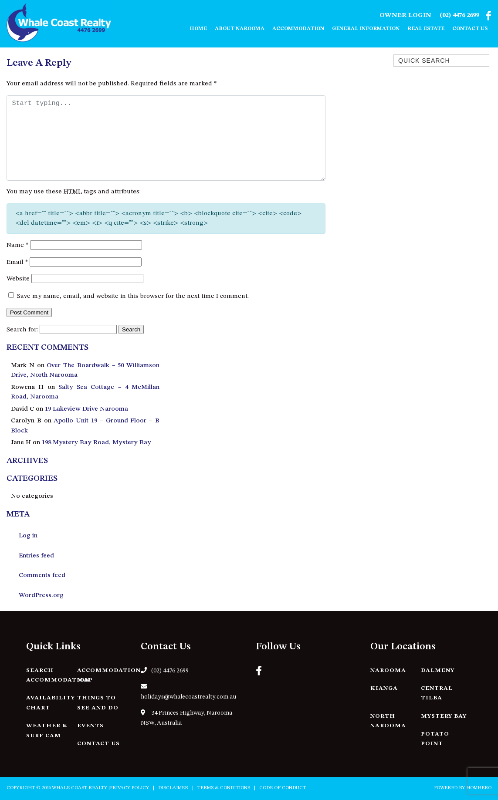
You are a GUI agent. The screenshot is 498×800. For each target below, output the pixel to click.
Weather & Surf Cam (46, 731)
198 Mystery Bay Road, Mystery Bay (96, 442)
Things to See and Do (98, 703)
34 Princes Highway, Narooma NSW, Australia (186, 717)
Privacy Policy (129, 788)
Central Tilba (437, 693)
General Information (366, 28)
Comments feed (42, 575)
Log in (28, 536)
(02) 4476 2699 (459, 15)
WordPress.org (41, 595)
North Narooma (388, 721)
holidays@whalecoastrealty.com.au (188, 691)
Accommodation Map (109, 675)
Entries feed (36, 556)
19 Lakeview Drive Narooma (86, 409)
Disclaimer (173, 788)
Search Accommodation (58, 675)
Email (17, 262)
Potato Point (435, 739)
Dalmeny (437, 670)
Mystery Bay (444, 716)
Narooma (388, 670)
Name (17, 245)
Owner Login (405, 15)
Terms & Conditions (223, 788)
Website (18, 279)
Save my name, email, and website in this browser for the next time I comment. (133, 296)
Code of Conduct (282, 788)
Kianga (384, 688)
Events (90, 726)
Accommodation (298, 28)
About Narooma (239, 28)
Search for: (22, 330)
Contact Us (470, 28)
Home (198, 28)
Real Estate (425, 28)
